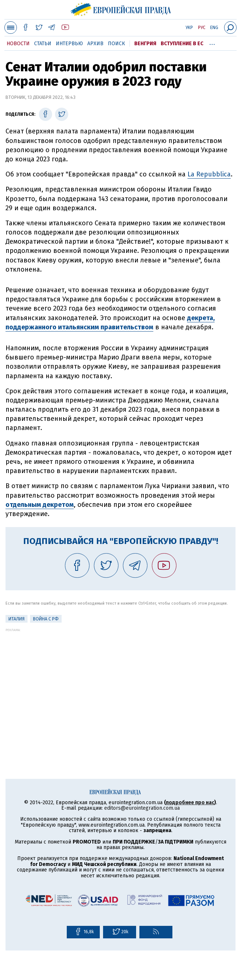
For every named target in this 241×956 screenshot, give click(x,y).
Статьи (42, 43)
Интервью (69, 43)
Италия (16, 619)
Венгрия (145, 43)
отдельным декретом (40, 505)
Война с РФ (46, 619)
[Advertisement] (120, 683)
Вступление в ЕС (182, 43)
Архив (95, 43)
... (212, 42)
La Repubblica (209, 174)
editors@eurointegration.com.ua (142, 808)
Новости (18, 43)
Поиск (116, 43)
